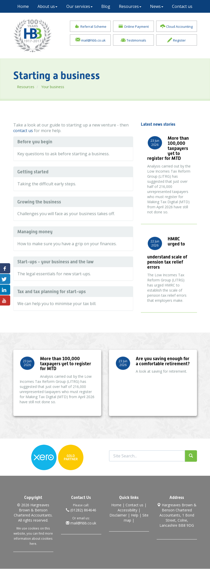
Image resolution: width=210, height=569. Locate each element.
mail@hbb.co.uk (90, 40)
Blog (105, 6)
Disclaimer (118, 515)
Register (176, 40)
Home (23, 6)
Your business (60, 86)
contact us (23, 140)
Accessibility (127, 510)
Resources (130, 6)
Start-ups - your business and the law (55, 271)
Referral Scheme (90, 26)
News (156, 6)
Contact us (182, 6)
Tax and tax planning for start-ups (51, 301)
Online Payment (133, 26)
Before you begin (34, 151)
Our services (79, 6)
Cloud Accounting (176, 26)
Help (134, 515)
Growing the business (39, 211)
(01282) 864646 (81, 510)
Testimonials (133, 40)
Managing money (35, 241)
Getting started (32, 181)
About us (47, 6)
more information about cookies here (33, 539)
